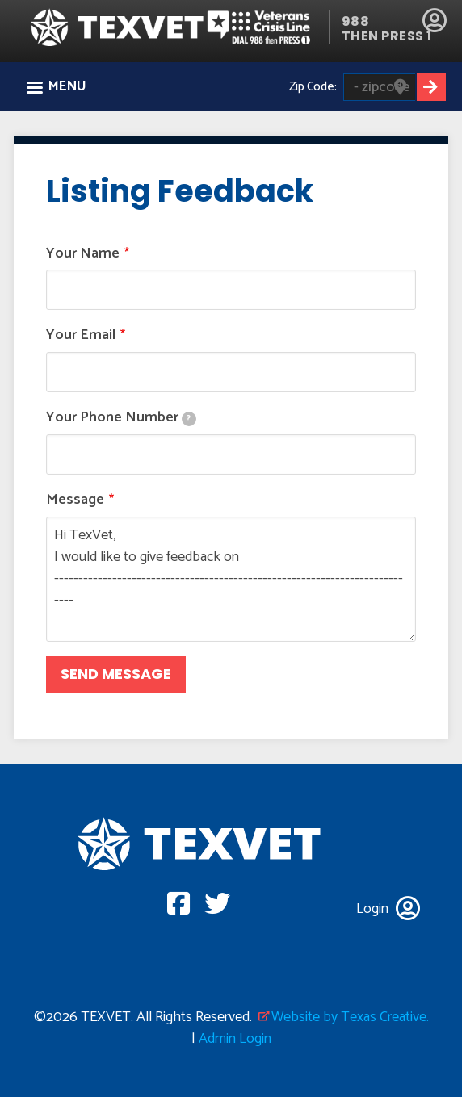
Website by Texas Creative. (350, 1017)
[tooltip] (189, 419)
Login (434, 20)
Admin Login (235, 1039)
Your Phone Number (121, 418)
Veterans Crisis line (267, 27)
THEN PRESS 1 (387, 36)
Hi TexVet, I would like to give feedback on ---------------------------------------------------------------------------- (231, 579)
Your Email (81, 335)
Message (75, 500)
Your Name (83, 254)
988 (356, 21)
